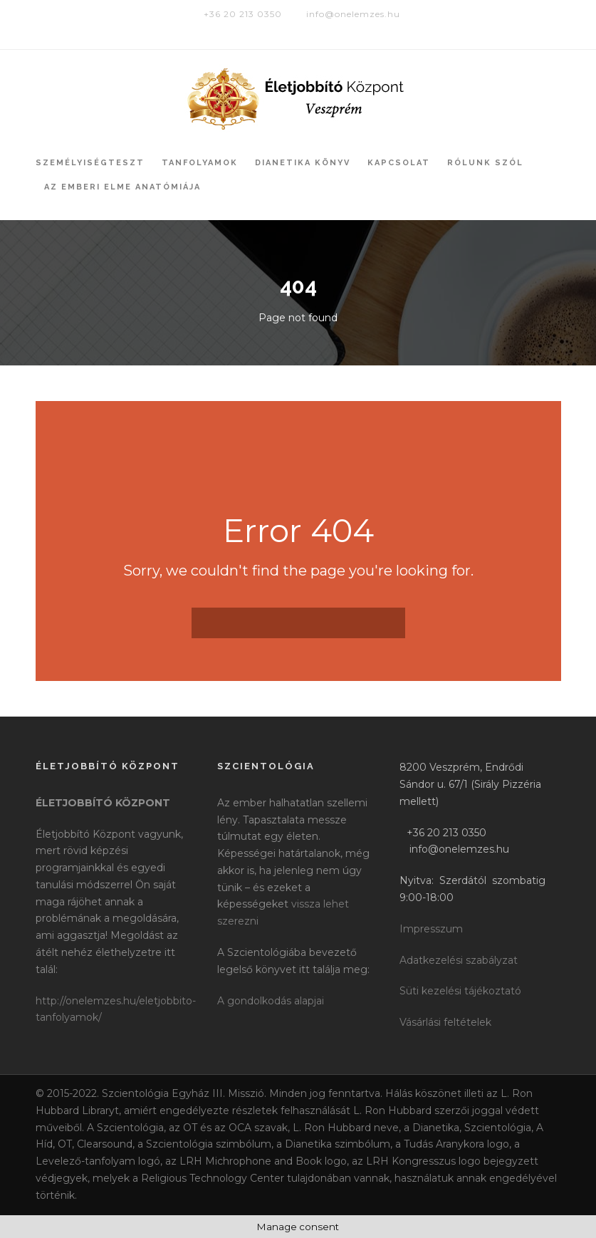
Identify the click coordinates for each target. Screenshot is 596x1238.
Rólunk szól (485, 162)
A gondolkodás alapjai (270, 1000)
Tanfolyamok (200, 162)
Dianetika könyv (302, 162)
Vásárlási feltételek (445, 1022)
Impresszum (431, 928)
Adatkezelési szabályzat (458, 960)
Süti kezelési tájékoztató (460, 990)
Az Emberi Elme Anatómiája (122, 187)
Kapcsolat (398, 162)
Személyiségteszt (90, 162)
